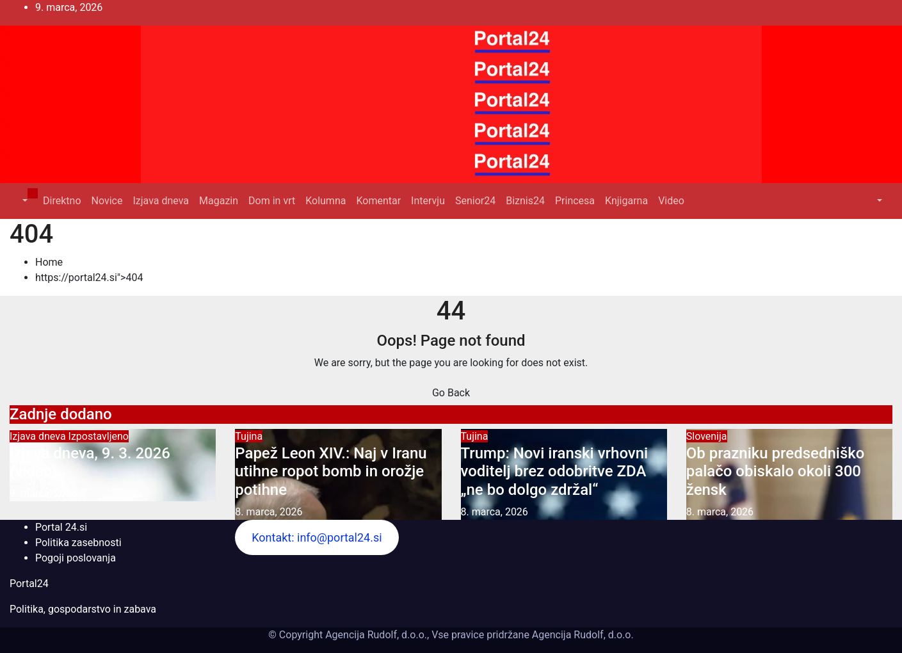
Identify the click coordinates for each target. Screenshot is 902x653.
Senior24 (475, 201)
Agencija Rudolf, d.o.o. (581, 635)
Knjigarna (626, 201)
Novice (107, 201)
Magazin (218, 201)
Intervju (428, 201)
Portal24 (29, 583)
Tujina (248, 436)
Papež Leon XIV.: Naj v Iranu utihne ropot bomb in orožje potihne (330, 471)
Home (49, 262)
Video (671, 201)
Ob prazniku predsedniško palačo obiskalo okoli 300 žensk (775, 471)
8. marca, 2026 (268, 512)
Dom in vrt (271, 201)
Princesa (575, 201)
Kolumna (325, 201)
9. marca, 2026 (43, 493)
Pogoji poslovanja (75, 558)
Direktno (62, 201)
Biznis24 (525, 201)
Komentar (378, 201)
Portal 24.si (61, 527)
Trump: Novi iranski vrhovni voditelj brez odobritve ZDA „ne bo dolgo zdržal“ (554, 471)
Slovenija (706, 436)
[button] (24, 201)
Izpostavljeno (98, 436)
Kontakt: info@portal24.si (317, 537)
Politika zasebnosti (78, 542)
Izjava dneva (161, 201)
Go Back (451, 393)
